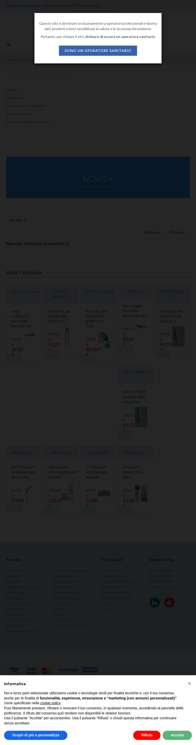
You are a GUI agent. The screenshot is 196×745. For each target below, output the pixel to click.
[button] (189, 683)
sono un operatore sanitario (98, 50)
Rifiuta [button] (147, 735)
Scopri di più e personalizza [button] (35, 735)
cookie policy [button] (50, 703)
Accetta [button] (177, 735)
